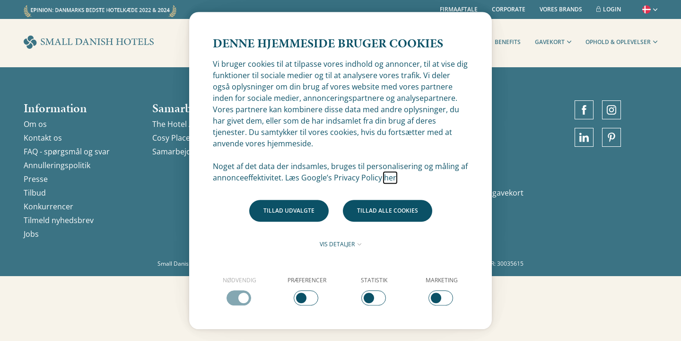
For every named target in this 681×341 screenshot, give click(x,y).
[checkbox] (239, 290)
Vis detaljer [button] (340, 244)
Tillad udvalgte (288, 210)
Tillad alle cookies (387, 210)
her (390, 177)
